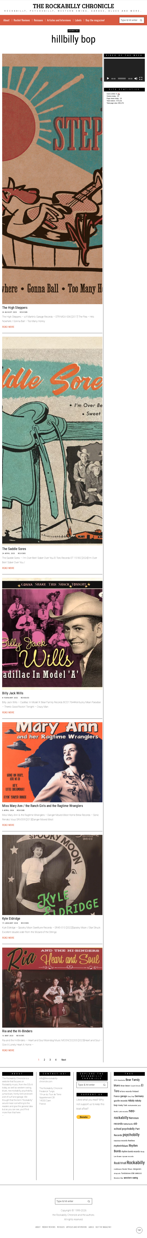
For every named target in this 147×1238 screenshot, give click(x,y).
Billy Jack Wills (12, 693)
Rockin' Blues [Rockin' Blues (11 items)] (127, 1169)
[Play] (108, 78)
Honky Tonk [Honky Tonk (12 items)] (122, 1105)
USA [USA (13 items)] (132, 1173)
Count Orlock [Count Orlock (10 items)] (135, 1086)
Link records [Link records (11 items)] (123, 1111)
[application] (124, 70)
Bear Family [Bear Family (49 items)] (133, 1080)
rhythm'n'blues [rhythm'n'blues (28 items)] (121, 1145)
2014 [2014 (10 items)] (116, 1080)
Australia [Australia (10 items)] (121, 1080)
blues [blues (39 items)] (117, 1085)
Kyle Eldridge (11, 918)
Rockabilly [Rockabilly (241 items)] (136, 1162)
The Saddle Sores (14, 549)
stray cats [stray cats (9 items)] (117, 1173)
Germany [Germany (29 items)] (139, 1096)
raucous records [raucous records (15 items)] (120, 1140)
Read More (8, 326)
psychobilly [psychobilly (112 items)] (131, 1135)
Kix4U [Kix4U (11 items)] (116, 1111)
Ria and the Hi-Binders (17, 1031)
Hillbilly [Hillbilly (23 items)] (131, 1100)
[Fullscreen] (140, 78)
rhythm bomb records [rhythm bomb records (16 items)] (131, 1151)
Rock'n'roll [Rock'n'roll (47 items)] (120, 1163)
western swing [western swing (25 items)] (131, 1177)
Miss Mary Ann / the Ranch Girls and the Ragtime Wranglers (42, 806)
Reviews (24, 312)
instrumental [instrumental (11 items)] (132, 1105)
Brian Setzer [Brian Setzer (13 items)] (125, 1086)
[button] (141, 20)
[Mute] (135, 78)
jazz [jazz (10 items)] (139, 1105)
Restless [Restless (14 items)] (131, 1140)
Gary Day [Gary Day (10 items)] (131, 1096)
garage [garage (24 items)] (123, 1096)
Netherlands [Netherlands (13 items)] (128, 1124)
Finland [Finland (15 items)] (135, 1091)
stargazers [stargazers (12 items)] (137, 1169)
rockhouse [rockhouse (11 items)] (118, 1169)
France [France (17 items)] (117, 1096)
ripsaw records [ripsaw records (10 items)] (128, 1156)
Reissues (25, 698)
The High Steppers (14, 308)
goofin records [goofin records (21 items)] (120, 1100)
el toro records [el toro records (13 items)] (126, 1091)
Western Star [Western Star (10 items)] (118, 1178)
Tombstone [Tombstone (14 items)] (125, 1173)
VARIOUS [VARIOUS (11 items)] (138, 1173)
